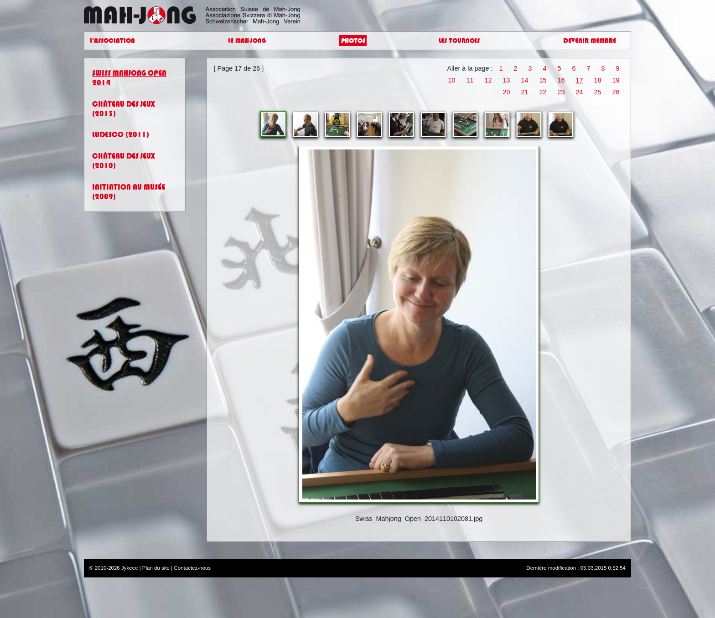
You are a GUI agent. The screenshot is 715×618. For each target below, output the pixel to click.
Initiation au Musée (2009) (128, 191)
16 (561, 80)
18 (597, 80)
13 (506, 80)
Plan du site (156, 568)
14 (524, 80)
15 (543, 80)
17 (579, 80)
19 (616, 80)
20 (506, 92)
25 (597, 92)
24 (579, 92)
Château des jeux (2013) (123, 108)
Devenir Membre (589, 41)
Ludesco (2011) (120, 134)
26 (616, 92)
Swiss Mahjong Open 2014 (129, 78)
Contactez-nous (192, 568)
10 (451, 80)
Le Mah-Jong (247, 41)
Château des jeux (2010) (123, 160)
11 (469, 80)
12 (488, 80)
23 (561, 92)
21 (524, 92)
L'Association (112, 41)
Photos (353, 41)
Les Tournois (459, 41)
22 (543, 92)
